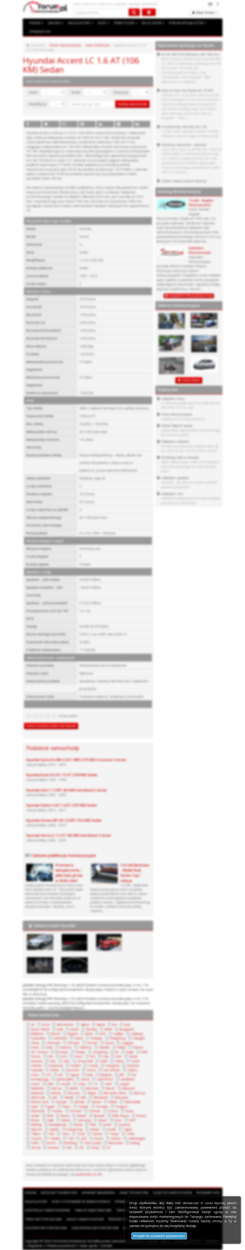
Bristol (55, 1033)
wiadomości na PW (88, 1174)
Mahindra (37, 1088)
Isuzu (35, 1074)
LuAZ (108, 1084)
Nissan (96, 1102)
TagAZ (127, 1129)
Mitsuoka (121, 1097)
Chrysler (74, 1043)
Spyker (54, 1129)
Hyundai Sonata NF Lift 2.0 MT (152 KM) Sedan (64, 820)
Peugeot (121, 1106)
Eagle (130, 1052)
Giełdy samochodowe (85, 1219)
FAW (144, 1052)
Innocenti (72, 1070)
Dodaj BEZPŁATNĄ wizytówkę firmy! (191, 296)
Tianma (97, 1133)
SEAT (132, 1120)
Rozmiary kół (208, 1192)
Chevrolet (54, 1043)
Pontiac (57, 1111)
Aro (114, 1024)
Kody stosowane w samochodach (81, 1201)
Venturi (116, 1138)
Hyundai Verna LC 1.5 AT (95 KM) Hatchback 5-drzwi (68, 835)
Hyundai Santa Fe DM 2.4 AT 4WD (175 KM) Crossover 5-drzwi (76, 759)
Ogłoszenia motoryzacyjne (95, 1228)
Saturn (102, 1120)
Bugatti (72, 1033)
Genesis (37, 1061)
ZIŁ (81, 1147)
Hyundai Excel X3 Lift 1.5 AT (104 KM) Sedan (62, 775)
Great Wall (85, 1061)
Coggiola (127, 1043)
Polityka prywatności (61, 1245)
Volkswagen (137, 1138)
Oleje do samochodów (172, 1192)
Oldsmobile (132, 1102)
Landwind (127, 1079)
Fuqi (106, 1056)
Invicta (91, 1070)
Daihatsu (85, 1047)
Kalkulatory (36, 1201)
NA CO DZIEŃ (153, 23)
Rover (35, 1120)
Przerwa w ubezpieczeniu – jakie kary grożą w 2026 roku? (68, 873)
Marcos (56, 1088)
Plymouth (38, 1111)
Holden (75, 1065)
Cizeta (109, 1043)
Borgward (126, 1029)
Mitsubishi (100, 1097)
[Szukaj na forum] (101, 12)
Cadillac (118, 1033)
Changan (96, 1038)
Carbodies (38, 1038)
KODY (104, 23)
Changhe (139, 1038)
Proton (113, 1111)
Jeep (89, 1074)
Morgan (61, 1102)
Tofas (130, 1133)
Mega (92, 1093)
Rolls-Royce (120, 1115)
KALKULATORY (80, 23)
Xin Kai (36, 1147)
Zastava (53, 1147)
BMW (108, 1029)
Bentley (91, 1029)
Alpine (100, 1024)
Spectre (36, 1129)
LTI (95, 1084)
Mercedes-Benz (114, 1093)
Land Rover (105, 1079)
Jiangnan (106, 1074)
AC (33, 1024)
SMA (93, 1124)
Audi (60, 1029)
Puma (129, 1111)
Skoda (78, 1124)
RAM (50, 1115)
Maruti (110, 1088)
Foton (78, 1056)
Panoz (66, 1106)
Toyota (36, 1138)
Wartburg (70, 1143)
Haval (135, 1061)
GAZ (119, 1056)
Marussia (91, 1088)
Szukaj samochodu (132, 104)
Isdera (132, 1070)
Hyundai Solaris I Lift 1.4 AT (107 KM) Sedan (61, 805)
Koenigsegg (40, 1079)
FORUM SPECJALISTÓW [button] (188, 23)
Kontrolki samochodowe (47, 1210)
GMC (66, 1061)
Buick (89, 1033)
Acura (46, 1024)
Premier (95, 1111)
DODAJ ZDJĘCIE (191, 380)
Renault (99, 1115)
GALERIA (56, 23)
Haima (119, 1061)
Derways (61, 1052)
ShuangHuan (58, 1124)
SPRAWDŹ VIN (39, 31)
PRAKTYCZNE (125, 23)
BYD (103, 1033)
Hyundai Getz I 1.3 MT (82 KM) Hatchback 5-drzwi (66, 790)
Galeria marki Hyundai (55, 925)
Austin (74, 1029)
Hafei (104, 1061)
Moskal (79, 1102)
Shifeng (36, 1124)
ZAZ (69, 1147)
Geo (53, 1061)
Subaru (95, 1129)
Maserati (128, 1088)
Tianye (114, 1133)
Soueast (125, 1124)
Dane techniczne (97, 45)
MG (54, 1097)
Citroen (92, 1043)
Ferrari (36, 1056)
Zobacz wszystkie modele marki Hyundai (51, 726)
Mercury (139, 1093)
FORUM (36, 23)
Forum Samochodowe (65, 45)
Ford (63, 1056)
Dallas (121, 1047)
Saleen (66, 1120)
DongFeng (100, 1052)
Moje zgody (88, 1245)
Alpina (85, 1024)
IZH (48, 1074)
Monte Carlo (40, 1102)
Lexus (35, 1084)
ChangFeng (117, 1038)
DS (117, 1052)
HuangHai (112, 1065)
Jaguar (74, 1074)
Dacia (35, 1047)
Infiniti (54, 1070)
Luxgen (124, 1084)
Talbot (36, 1133)
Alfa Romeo (65, 1024)
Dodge (80, 1052)
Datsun (138, 1047)
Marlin (73, 1088)
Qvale (35, 1115)
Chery (35, 1043)
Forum (30, 1192)
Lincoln (65, 1084)
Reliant (82, 1115)
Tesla (81, 1133)
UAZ (84, 1138)
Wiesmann (115, 1143)
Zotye (95, 1147)
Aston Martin (40, 1029)
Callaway (137, 1033)
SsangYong (75, 1129)
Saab (50, 1120)
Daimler (104, 1047)
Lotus (82, 1084)
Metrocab (38, 1097)
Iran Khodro (111, 1070)
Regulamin (35, 1245)
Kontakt (106, 1245)
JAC (60, 1074)
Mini (83, 1097)
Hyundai (37, 1070)
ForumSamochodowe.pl (69, 1241)
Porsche (76, 1111)
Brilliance (37, 1033)
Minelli (68, 1097)
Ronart (141, 1115)
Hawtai (36, 1065)
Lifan (50, 1084)
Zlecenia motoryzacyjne (46, 1228)
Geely (133, 1056)
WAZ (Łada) (92, 1143)
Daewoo (65, 1047)
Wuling (135, 1143)
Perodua (102, 1106)
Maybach (37, 1093)
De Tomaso (39, 1052)
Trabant (54, 1138)
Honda (93, 1065)
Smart (107, 1124)
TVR (70, 1138)
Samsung (84, 1120)
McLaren (74, 1093)
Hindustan (55, 1065)
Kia (134, 1074)
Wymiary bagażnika (98, 1192)
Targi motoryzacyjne (43, 1219)
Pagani (50, 1106)
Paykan (83, 1106)
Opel (34, 1106)
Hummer (132, 1065)
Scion (118, 1120)
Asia (127, 1024)
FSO (93, 1056)
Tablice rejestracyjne (93, 1210)
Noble (112, 1102)
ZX (108, 1147)
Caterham (60, 1038)
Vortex (51, 1143)
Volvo (35, 1143)
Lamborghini (65, 1079)
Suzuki (111, 1129)
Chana (78, 1038)
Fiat (50, 1056)
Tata (51, 1133)
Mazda (56, 1093)
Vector (99, 1138)
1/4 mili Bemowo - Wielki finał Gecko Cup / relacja (134, 873)
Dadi (49, 1047)
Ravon (64, 1115)
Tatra (65, 1133)
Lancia (85, 1079)
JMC (122, 1074)
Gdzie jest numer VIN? (59, 1192)
